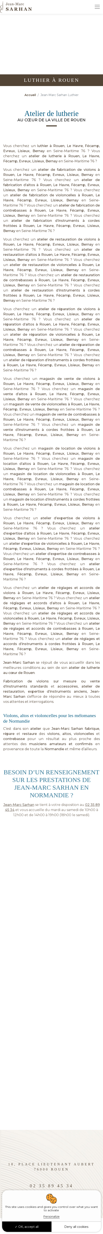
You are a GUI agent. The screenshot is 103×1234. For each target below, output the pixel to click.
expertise (36, 691)
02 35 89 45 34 (51, 1185)
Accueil (30, 95)
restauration (13, 691)
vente (95, 681)
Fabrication (13, 681)
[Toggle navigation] (97, 6)
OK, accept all (27, 1227)
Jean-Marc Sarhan (19, 663)
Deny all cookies (76, 1227)
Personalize (51, 1216)
